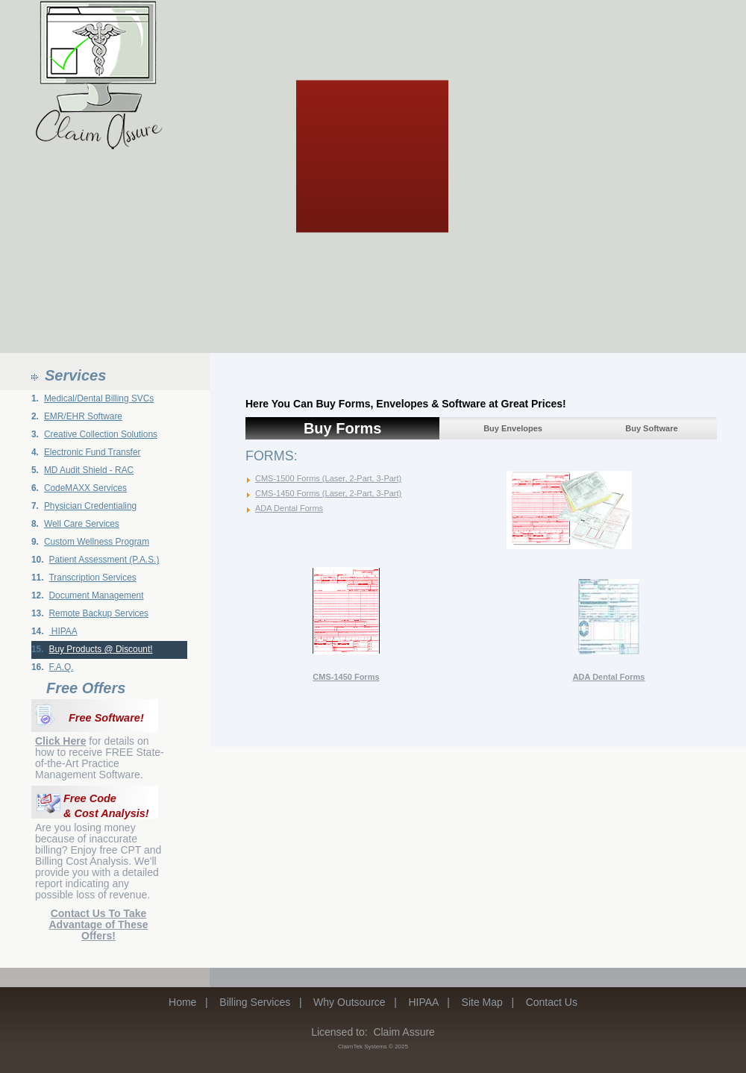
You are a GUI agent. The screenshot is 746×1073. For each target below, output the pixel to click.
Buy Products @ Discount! (101, 649)
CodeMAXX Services (85, 488)
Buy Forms (342, 428)
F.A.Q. (61, 667)
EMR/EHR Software (83, 416)
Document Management (96, 595)
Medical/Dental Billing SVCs (99, 398)
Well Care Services (81, 524)
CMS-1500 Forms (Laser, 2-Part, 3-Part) (328, 478)
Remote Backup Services (99, 613)
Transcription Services (93, 577)
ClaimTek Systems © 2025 (373, 1046)
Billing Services (254, 1002)
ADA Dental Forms (289, 508)
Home (182, 1002)
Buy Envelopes (512, 428)
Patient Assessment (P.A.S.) (104, 559)
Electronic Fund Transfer (92, 452)
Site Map (482, 1002)
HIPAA (63, 631)
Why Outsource (349, 1002)
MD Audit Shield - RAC (89, 470)
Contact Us (551, 1002)
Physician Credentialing (90, 506)
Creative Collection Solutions (100, 434)
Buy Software (651, 428)
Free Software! (106, 718)
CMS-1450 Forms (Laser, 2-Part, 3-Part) (328, 493)
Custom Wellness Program (96, 541)
